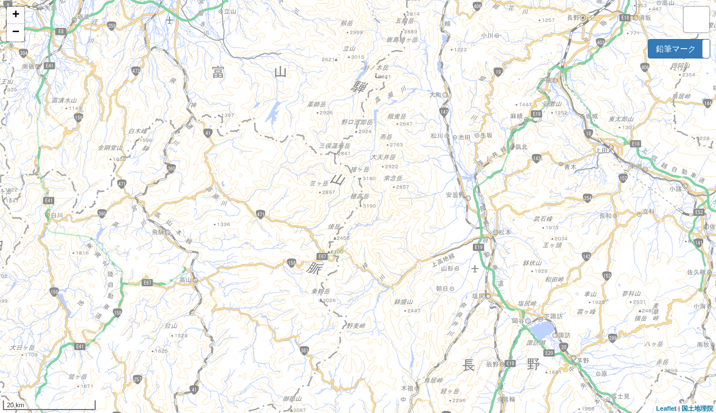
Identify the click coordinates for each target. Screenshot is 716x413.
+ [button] (15, 15)
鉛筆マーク (676, 48)
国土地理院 (697, 408)
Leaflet (666, 408)
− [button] (15, 32)
